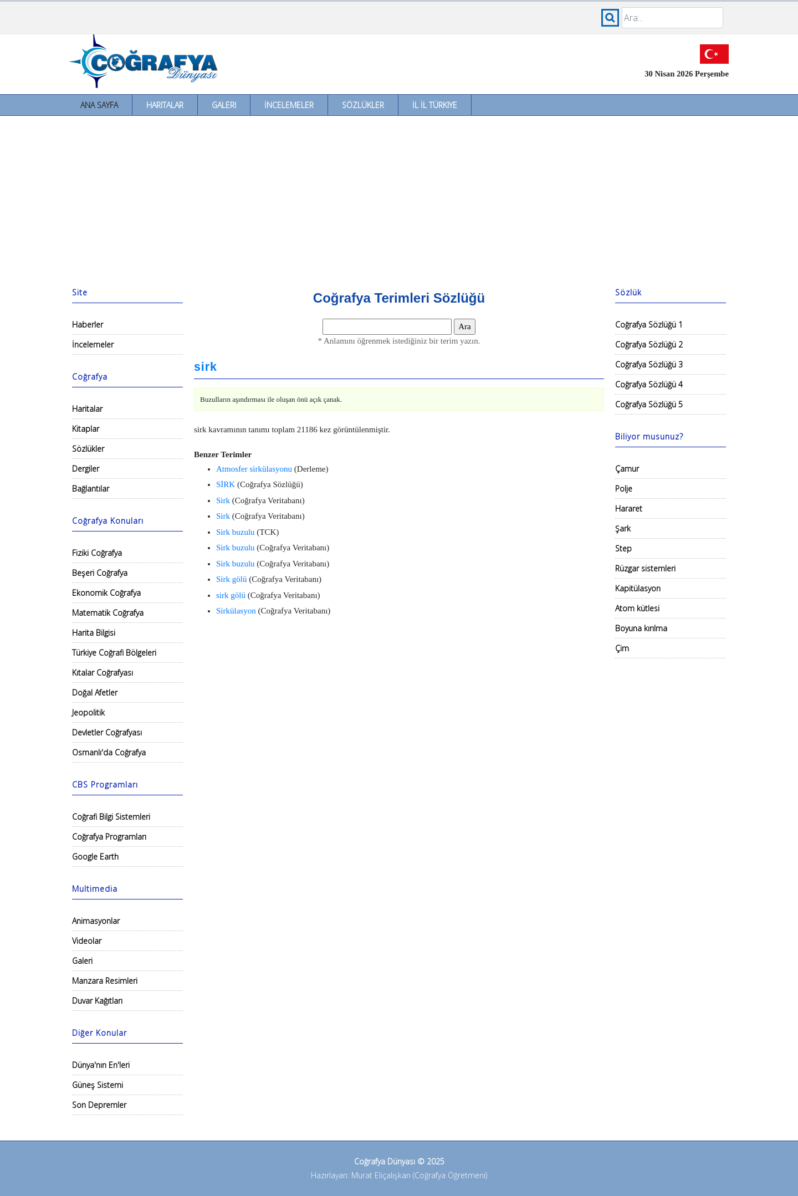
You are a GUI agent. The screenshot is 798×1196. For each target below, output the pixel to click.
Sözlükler (363, 105)
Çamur (627, 468)
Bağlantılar (90, 488)
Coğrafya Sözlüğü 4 (649, 384)
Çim (622, 648)
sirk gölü (230, 595)
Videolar (86, 941)
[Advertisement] (399, 199)
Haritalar (164, 105)
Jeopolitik (88, 712)
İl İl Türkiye (434, 105)
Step (623, 548)
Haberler (87, 324)
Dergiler (85, 468)
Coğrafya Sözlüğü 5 (649, 404)
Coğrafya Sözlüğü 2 (649, 344)
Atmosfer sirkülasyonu (254, 468)
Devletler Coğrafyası (107, 732)
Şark (623, 528)
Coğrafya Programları (109, 836)
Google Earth (95, 856)
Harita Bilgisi (93, 632)
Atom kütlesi (637, 608)
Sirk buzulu (235, 532)
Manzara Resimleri (104, 980)
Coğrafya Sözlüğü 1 (649, 324)
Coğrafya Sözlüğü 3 (649, 364)
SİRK (225, 484)
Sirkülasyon (236, 610)
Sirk (223, 500)
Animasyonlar (96, 921)
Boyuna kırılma (641, 628)
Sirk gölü (231, 579)
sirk (205, 367)
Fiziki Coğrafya (97, 553)
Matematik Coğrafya (108, 612)
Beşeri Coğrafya (99, 573)
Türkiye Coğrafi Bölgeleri (114, 652)
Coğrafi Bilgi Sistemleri (111, 816)
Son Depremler (99, 1105)
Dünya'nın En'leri (101, 1065)
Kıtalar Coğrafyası (102, 672)
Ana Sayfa (99, 105)
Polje (623, 488)
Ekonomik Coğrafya (106, 592)
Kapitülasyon (638, 588)
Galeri (224, 105)
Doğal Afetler (94, 692)
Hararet (628, 508)
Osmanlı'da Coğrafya (109, 752)
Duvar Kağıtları (97, 1000)
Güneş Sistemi (97, 1085)
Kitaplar (85, 428)
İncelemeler (289, 105)
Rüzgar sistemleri (645, 568)
